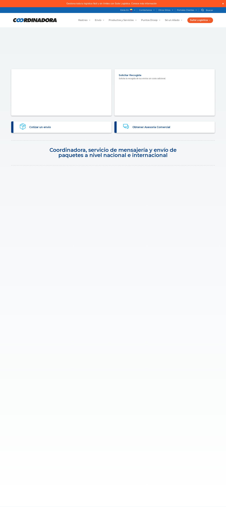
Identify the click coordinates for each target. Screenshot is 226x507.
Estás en (128, 10)
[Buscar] (207, 10)
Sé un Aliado (174, 20)
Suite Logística (200, 20)
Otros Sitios (166, 10)
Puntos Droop (151, 20)
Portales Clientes (187, 10)
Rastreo (84, 20)
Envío (100, 20)
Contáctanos (147, 10)
